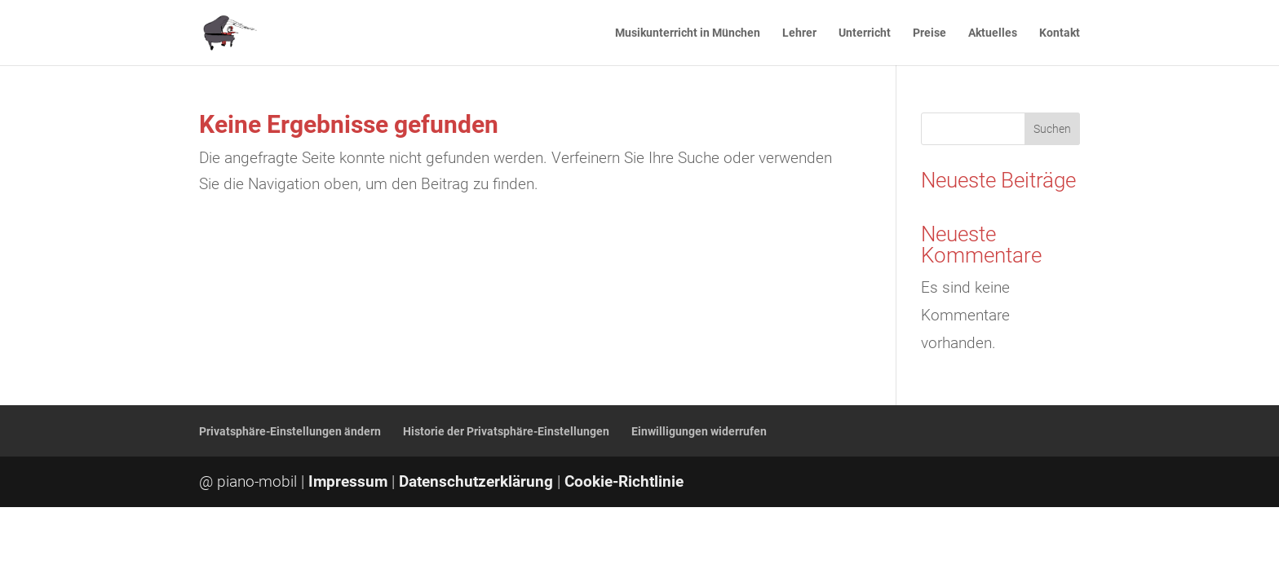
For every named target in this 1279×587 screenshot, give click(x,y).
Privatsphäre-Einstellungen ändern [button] (290, 431)
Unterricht (865, 33)
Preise (929, 33)
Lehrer (799, 33)
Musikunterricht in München (687, 33)
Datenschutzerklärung (476, 481)
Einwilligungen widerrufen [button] (699, 431)
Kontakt (1059, 33)
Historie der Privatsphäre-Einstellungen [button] (506, 431)
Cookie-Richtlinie (624, 481)
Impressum (347, 481)
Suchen (1052, 128)
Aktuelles (992, 33)
